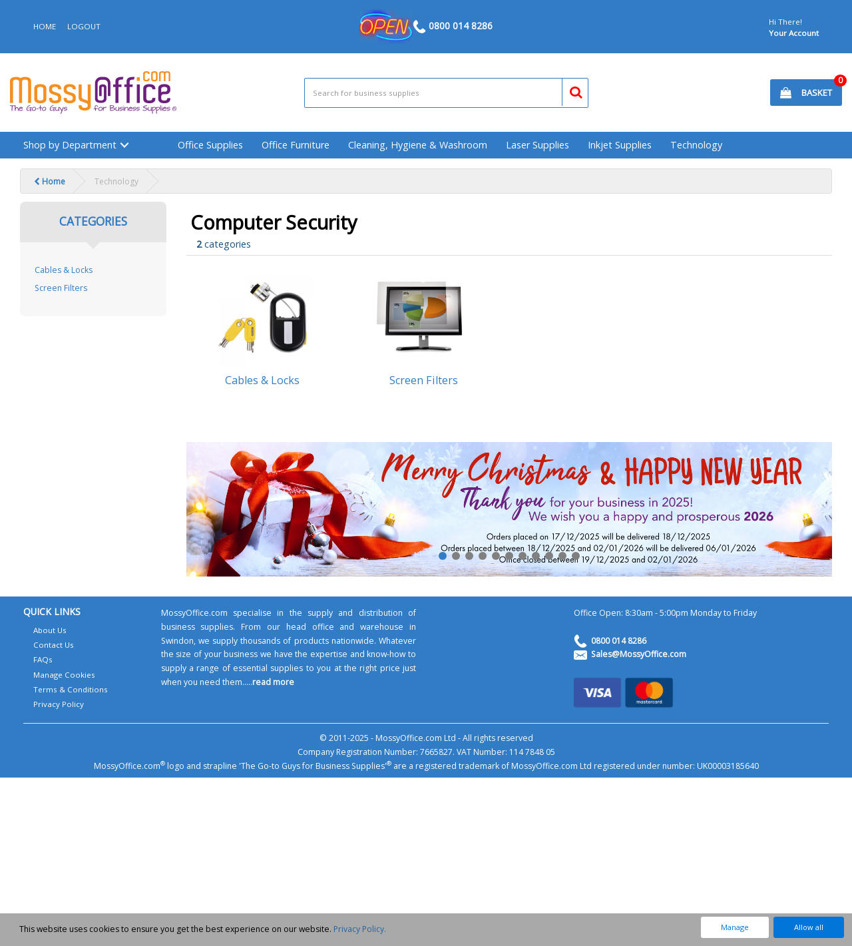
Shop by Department (69, 144)
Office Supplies (210, 144)
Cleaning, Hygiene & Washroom (417, 144)
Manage (735, 927)
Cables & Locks (64, 270)
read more (273, 682)
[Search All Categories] (446, 93)
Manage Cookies (64, 675)
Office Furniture (295, 144)
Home (49, 181)
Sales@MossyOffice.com (638, 654)
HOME (44, 26)
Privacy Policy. (359, 929)
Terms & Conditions (70, 689)
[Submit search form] (570, 91)
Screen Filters (61, 288)
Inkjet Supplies (620, 144)
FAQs (43, 659)
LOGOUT (84, 26)
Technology (696, 144)
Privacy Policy (58, 704)
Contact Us (53, 645)
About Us (50, 630)
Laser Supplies (537, 144)
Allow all (808, 927)
